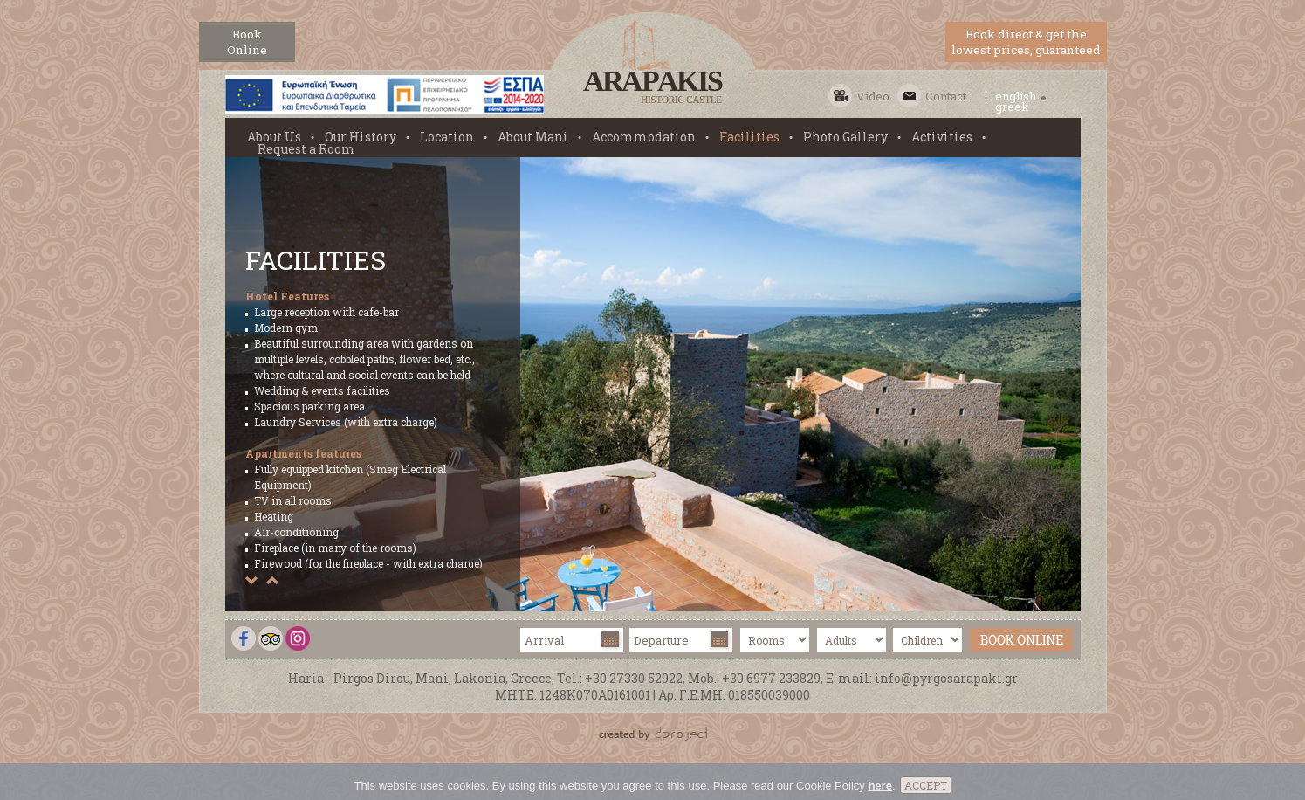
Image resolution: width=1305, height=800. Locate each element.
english (1015, 96)
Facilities (749, 137)
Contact (945, 96)
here (879, 791)
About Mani (533, 137)
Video (872, 96)
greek (1012, 106)
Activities (941, 137)
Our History (360, 137)
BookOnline (247, 42)
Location (447, 137)
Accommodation (644, 137)
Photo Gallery (845, 137)
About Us (274, 137)
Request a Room (306, 149)
